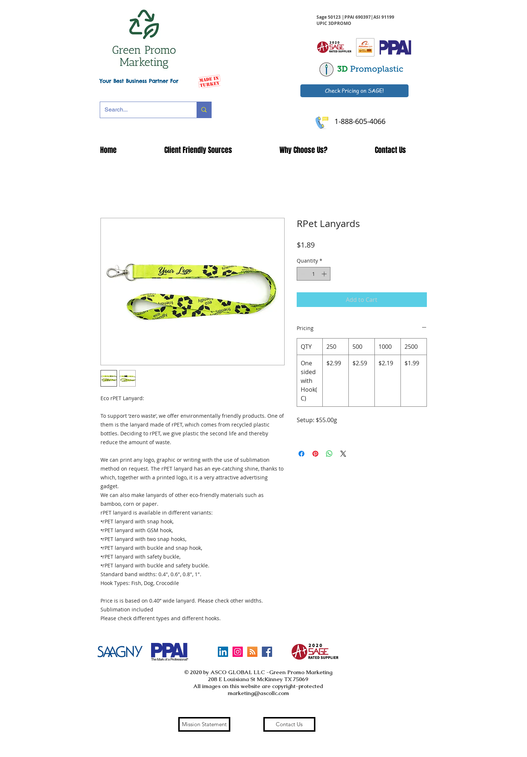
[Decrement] (302, 273)
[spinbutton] (313, 273)
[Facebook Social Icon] (267, 652)
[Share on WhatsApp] (329, 453)
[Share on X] (343, 453)
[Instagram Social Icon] (238, 652)
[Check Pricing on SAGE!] (354, 90)
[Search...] (143, 110)
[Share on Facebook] (301, 453)
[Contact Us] (289, 724)
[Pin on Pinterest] (315, 453)
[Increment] (324, 273)
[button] (198, 150)
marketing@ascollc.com (258, 693)
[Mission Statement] (204, 724)
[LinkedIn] (223, 652)
